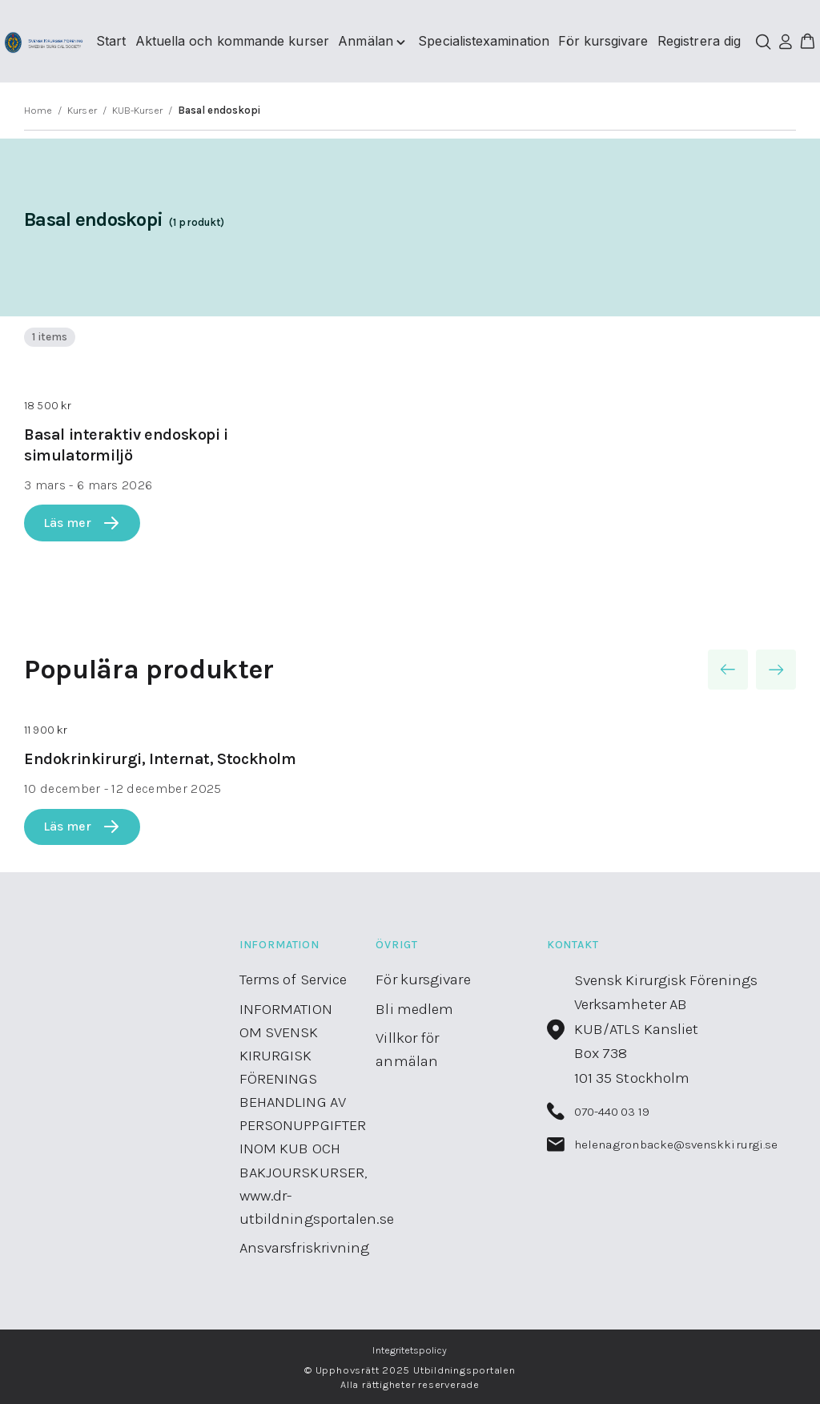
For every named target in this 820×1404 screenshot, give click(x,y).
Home (38, 110)
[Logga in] (785, 41)
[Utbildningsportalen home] (44, 42)
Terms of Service (293, 979)
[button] (807, 41)
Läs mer (82, 523)
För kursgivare (423, 979)
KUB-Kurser (137, 110)
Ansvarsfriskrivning (304, 1248)
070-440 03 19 (598, 1111)
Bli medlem (414, 1009)
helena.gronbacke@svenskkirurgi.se (662, 1144)
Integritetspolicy (409, 1350)
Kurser (81, 110)
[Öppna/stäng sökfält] (763, 41)
